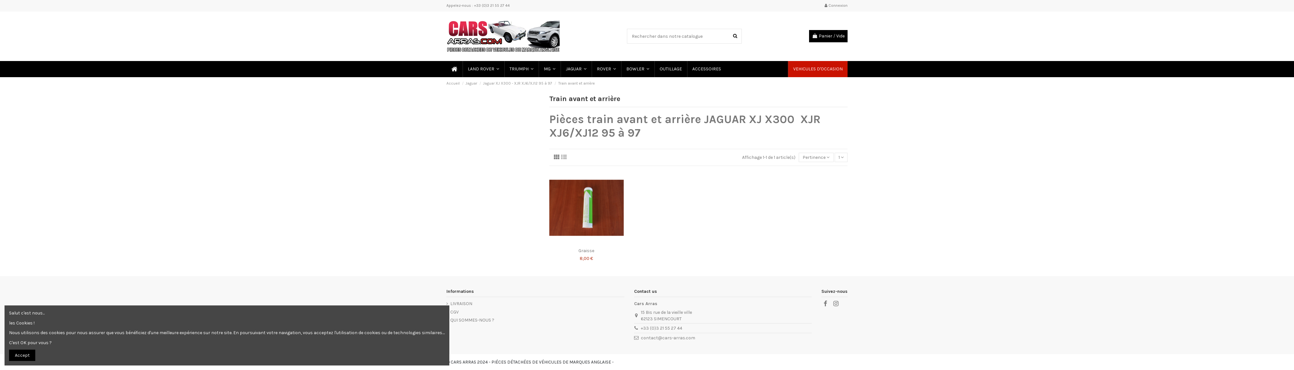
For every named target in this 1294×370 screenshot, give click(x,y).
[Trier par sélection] (816, 157)
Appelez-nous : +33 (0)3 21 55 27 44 (478, 5)
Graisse (586, 250)
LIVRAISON (461, 303)
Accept (22, 355)
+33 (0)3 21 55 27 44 (661, 328)
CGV (454, 312)
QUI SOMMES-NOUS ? (472, 320)
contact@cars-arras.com (668, 338)
